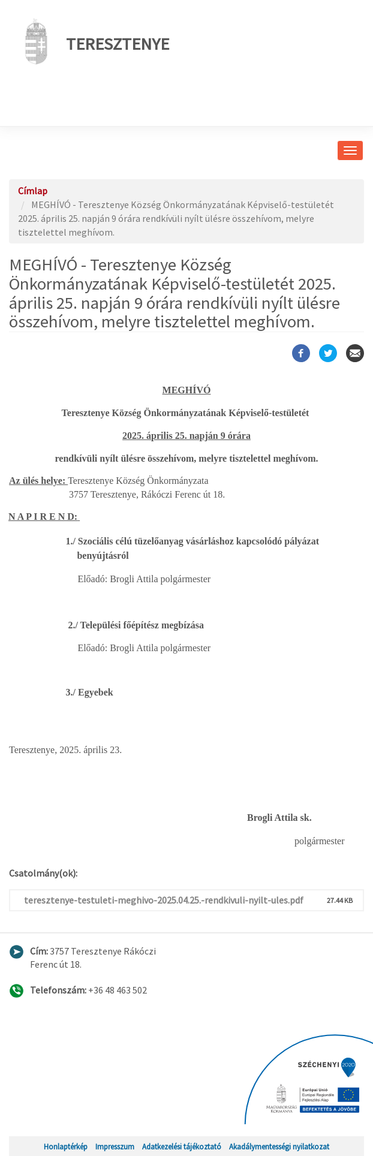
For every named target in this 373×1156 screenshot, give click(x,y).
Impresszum (114, 1146)
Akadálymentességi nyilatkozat (279, 1146)
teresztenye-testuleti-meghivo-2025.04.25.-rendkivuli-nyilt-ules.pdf (163, 900)
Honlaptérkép (66, 1146)
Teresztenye (93, 41)
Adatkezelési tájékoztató (181, 1146)
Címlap (32, 191)
